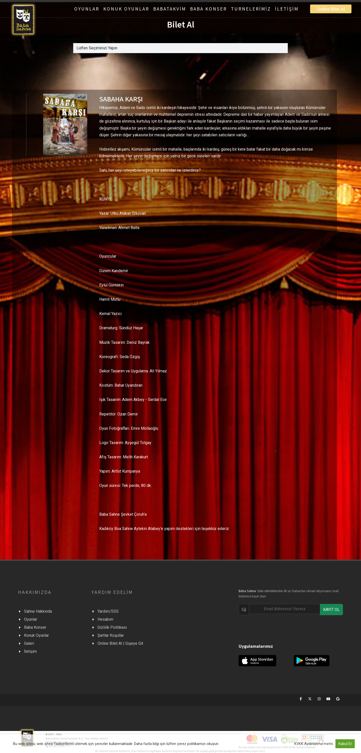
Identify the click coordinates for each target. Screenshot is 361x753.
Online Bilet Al (331, 9)
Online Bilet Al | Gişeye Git (120, 643)
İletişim (30, 651)
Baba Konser (35, 627)
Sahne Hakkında (38, 611)
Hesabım (105, 619)
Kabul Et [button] (345, 743)
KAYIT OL (331, 609)
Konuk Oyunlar (36, 635)
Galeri (29, 643)
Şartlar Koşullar (111, 635)
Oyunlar (30, 619)
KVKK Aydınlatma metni (313, 743)
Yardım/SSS (108, 611)
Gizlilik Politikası (112, 627)
